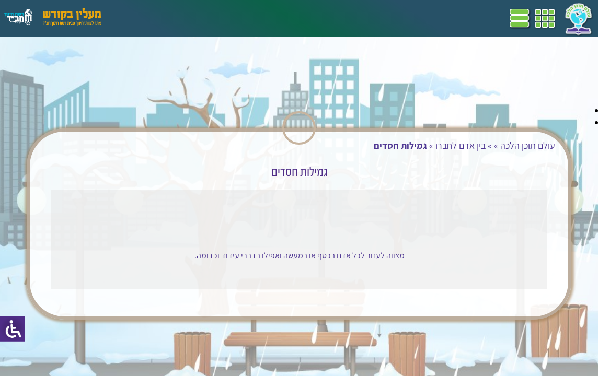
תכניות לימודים (342, 18)
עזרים (137, 18)
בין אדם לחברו (456, 145)
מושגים (234, 18)
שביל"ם (297, 18)
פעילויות (169, 18)
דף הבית (389, 18)
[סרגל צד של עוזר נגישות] (12, 329)
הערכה (203, 18)
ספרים (266, 18)
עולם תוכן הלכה (523, 145)
